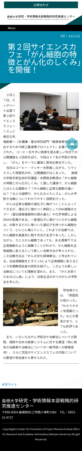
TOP (62, 35)
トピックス (74, 35)
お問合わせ (41, 4)
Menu (12, 28)
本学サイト (9, 384)
